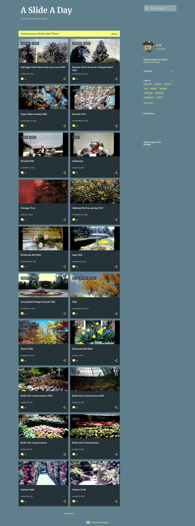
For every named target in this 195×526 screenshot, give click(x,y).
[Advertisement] (130, 77)
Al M (158, 45)
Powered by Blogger (97, 522)
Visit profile (160, 49)
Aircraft (158, 84)
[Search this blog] (162, 8)
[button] (64, 79)
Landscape (159, 93)
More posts (69, 514)
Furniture (148, 93)
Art (145, 88)
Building (153, 88)
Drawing (163, 88)
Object (159, 97)
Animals (168, 84)
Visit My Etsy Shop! (151, 62)
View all (114, 34)
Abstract (148, 84)
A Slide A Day (46, 10)
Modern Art (149, 97)
